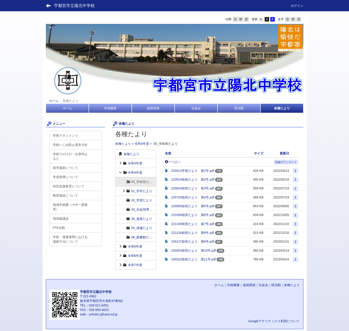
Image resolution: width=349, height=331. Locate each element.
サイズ (258, 153)
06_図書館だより (143, 237)
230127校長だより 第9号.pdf (192, 241)
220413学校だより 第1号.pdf (192, 170)
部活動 (276, 285)
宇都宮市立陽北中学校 (74, 5)
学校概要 (233, 285)
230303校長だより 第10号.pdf (193, 250)
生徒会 (263, 285)
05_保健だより (141, 228)
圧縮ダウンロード (286, 162)
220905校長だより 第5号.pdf (192, 206)
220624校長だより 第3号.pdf (192, 188)
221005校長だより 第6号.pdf (192, 215)
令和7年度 (135, 265)
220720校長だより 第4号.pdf (192, 197)
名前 (168, 153)
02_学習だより (141, 200)
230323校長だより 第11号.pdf (193, 259)
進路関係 (249, 285)
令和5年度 (135, 246)
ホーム (54, 101)
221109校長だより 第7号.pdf (192, 224)
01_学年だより (141, 191)
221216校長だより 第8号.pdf (192, 232)
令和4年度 (142, 143)
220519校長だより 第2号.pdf (192, 179)
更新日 (284, 153)
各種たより (123, 143)
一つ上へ (173, 162)
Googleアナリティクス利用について (274, 321)
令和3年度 (135, 163)
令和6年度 (135, 255)
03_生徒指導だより (145, 209)
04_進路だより (141, 219)
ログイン (297, 5)
